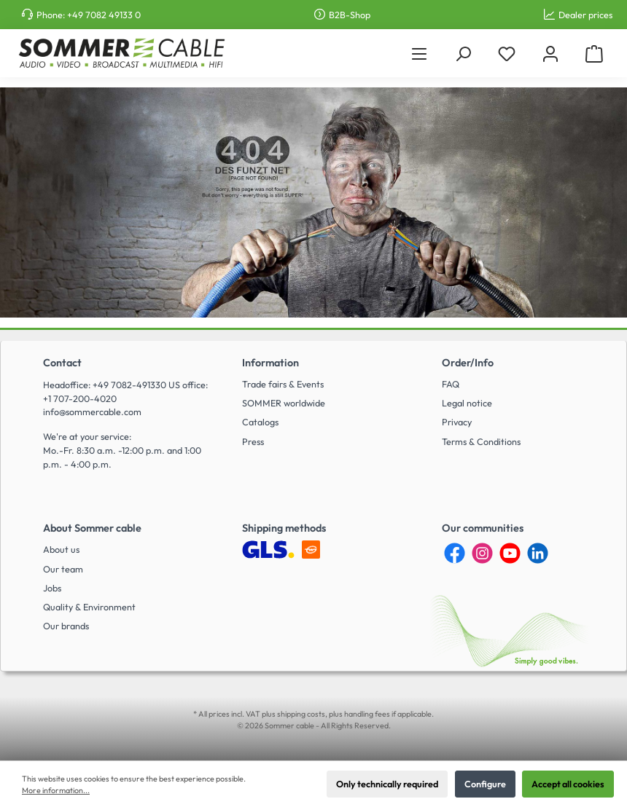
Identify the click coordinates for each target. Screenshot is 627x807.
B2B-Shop (349, 14)
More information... (56, 790)
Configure (485, 784)
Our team (63, 569)
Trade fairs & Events (283, 384)
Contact (62, 362)
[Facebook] (454, 553)
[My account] (550, 53)
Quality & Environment (89, 607)
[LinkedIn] (537, 553)
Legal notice (467, 403)
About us (61, 549)
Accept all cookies (567, 784)
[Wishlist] (506, 53)
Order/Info (468, 362)
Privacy (457, 422)
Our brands (66, 625)
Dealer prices (585, 14)
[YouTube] (510, 553)
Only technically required (387, 784)
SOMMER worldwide (283, 403)
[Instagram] (482, 553)
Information (270, 362)
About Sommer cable (92, 528)
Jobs (52, 588)
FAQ (450, 384)
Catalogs (260, 422)
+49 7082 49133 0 (104, 14)
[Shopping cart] (594, 53)
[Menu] (419, 53)
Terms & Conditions (481, 441)
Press (253, 441)
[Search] (463, 53)
